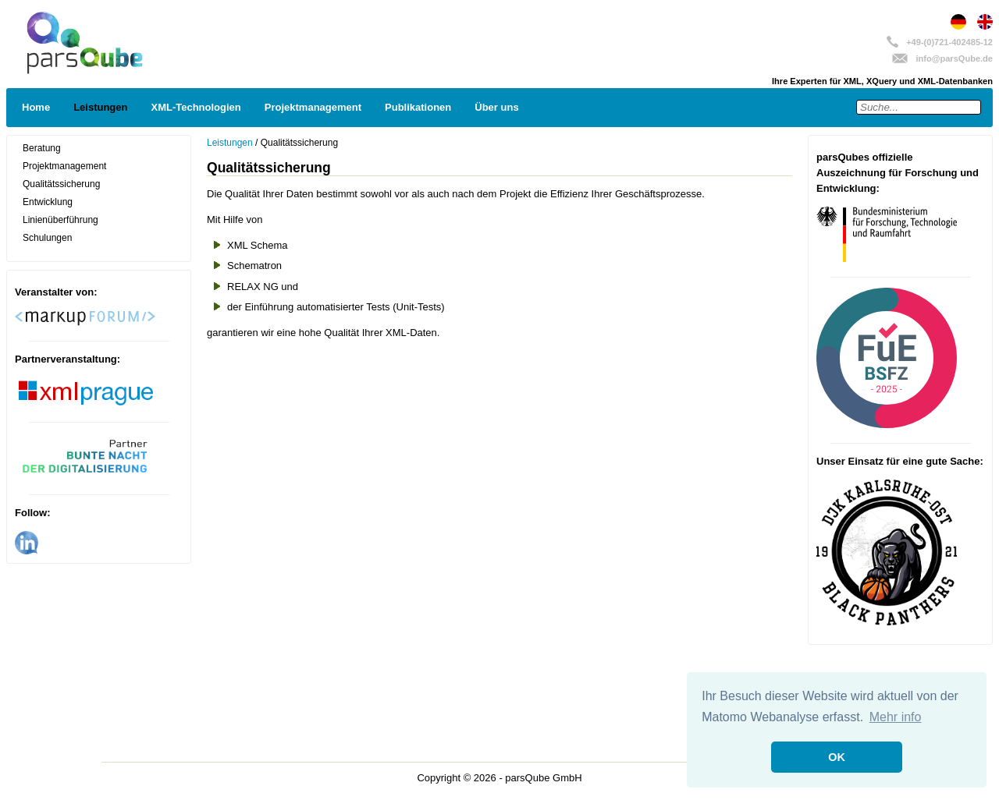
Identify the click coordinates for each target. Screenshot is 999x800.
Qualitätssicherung (61, 184)
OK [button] (836, 757)
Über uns (496, 107)
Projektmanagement (313, 107)
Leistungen (100, 107)
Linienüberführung (60, 219)
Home (36, 107)
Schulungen (47, 237)
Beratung (42, 148)
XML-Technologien (195, 107)
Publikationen (418, 107)
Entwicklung (48, 201)
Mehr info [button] (895, 717)
